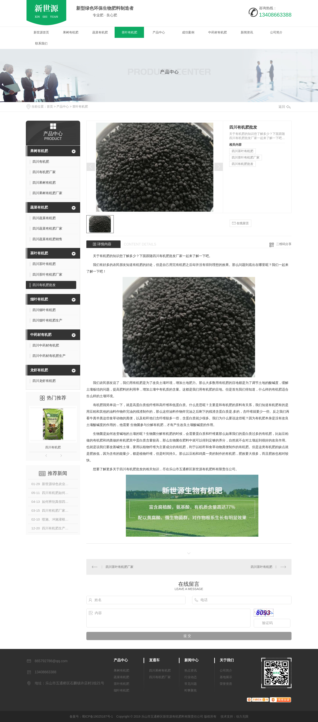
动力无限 (242, 716)
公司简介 (276, 32)
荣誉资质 (226, 683)
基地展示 (226, 677)
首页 (50, 106)
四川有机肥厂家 (160, 677)
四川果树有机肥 (160, 670)
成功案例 (188, 32)
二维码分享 (284, 244)
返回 (284, 106)
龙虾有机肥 (39, 370)
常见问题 (190, 683)
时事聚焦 (190, 690)
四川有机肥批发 (242, 164)
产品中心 (159, 32)
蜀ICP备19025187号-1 (97, 716)
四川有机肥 (53, 447)
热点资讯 (190, 670)
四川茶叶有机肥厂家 (245, 157)
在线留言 (240, 223)
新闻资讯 (247, 32)
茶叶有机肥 (129, 32)
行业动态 (190, 677)
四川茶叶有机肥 (242, 151)
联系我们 (41, 43)
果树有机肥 (70, 32)
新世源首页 (41, 32)
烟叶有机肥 (39, 299)
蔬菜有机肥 (100, 32)
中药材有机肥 (217, 32)
